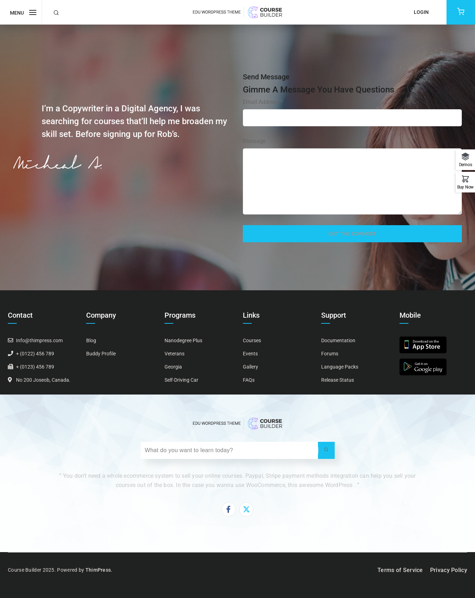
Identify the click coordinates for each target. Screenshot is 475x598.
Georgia (173, 367)
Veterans (174, 353)
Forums (329, 353)
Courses (252, 340)
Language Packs (339, 367)
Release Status (337, 380)
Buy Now (465, 187)
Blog (91, 340)
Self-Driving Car (181, 380)
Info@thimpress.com (39, 340)
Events (250, 353)
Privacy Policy (448, 570)
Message (254, 141)
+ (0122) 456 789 (35, 353)
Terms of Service (400, 570)
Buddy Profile (101, 353)
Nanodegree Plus (183, 340)
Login (421, 12)
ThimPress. (99, 570)
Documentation (338, 340)
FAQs (249, 380)
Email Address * (263, 102)
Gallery (250, 367)
